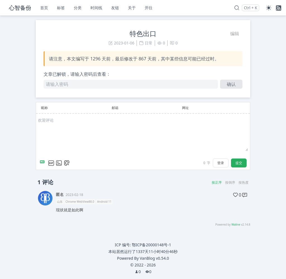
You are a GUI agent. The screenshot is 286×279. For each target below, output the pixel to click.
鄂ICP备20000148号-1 (151, 244)
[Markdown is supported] (43, 163)
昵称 (44, 107)
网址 (185, 107)
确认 (231, 84)
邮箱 (115, 107)
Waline (235, 224)
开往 (148, 7)
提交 (238, 162)
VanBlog (154, 258)
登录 (220, 162)
